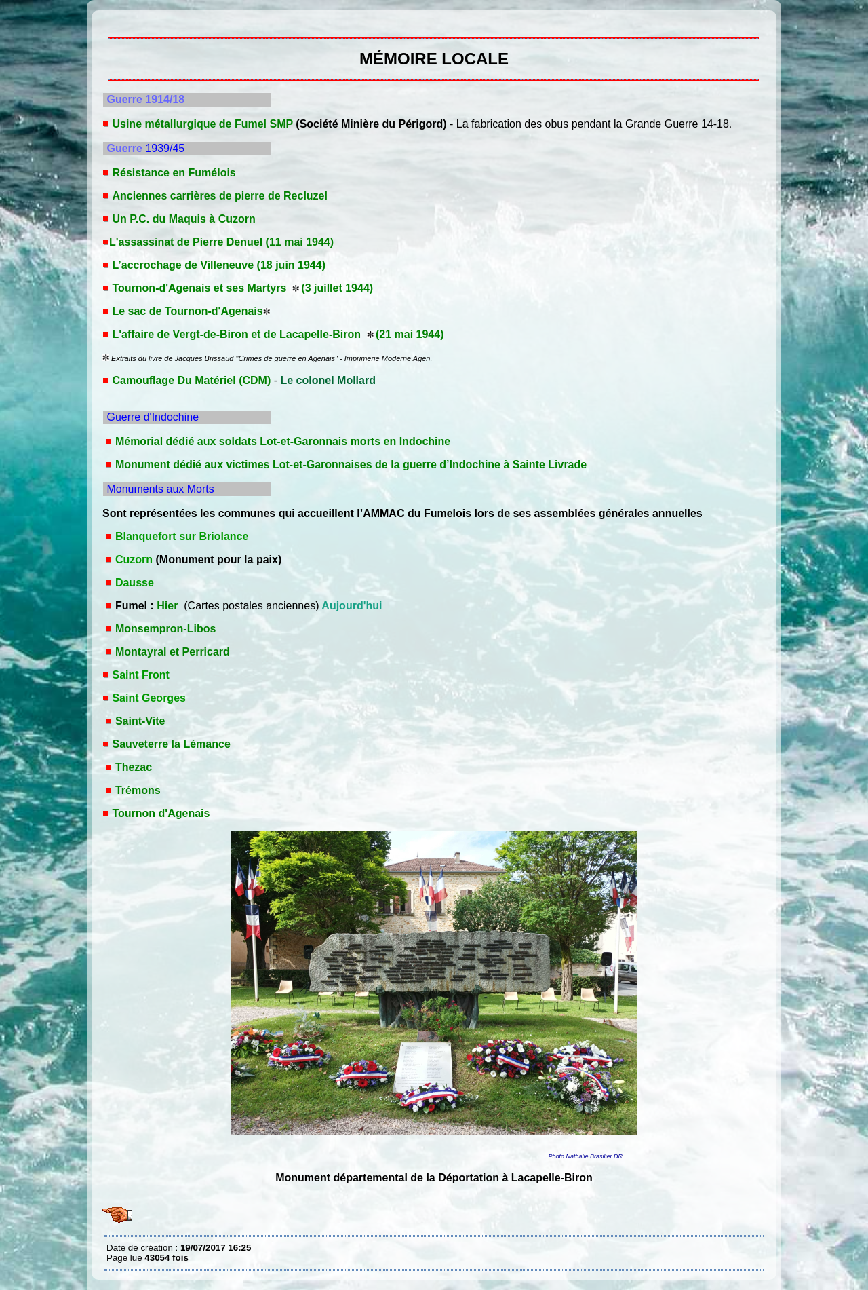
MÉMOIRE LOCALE (110, 20)
